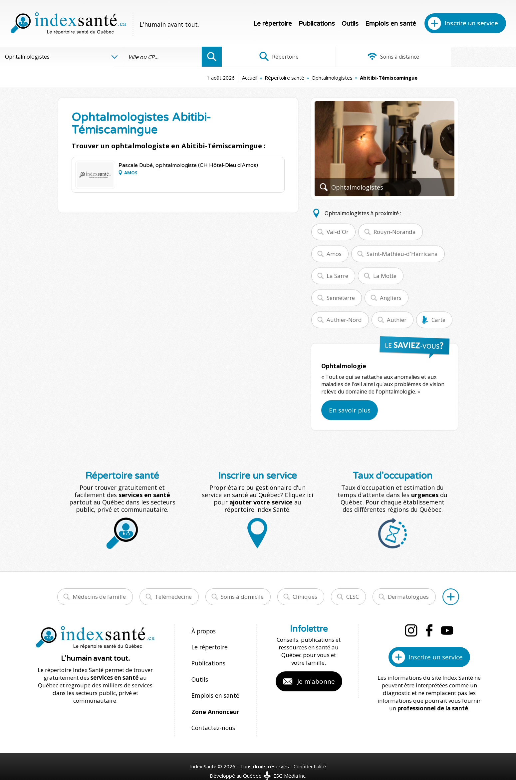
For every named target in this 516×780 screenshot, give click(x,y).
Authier (396, 320)
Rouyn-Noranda (395, 232)
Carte (438, 320)
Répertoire (271, 57)
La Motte (384, 276)
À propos (203, 631)
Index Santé (203, 754)
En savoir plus (350, 410)
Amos (334, 254)
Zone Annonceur (214, 702)
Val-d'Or (338, 232)
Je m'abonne (316, 681)
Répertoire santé (230, 77)
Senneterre (341, 298)
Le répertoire (272, 23)
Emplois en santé (390, 23)
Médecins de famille (99, 596)
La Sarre (337, 276)
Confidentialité (310, 754)
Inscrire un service (471, 23)
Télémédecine (173, 596)
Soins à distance (368, 57)
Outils (350, 23)
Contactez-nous (211, 717)
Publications (317, 23)
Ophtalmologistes (278, 77)
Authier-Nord (344, 320)
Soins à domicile (242, 596)
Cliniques (305, 596)
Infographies (467, 57)
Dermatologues (408, 596)
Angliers (390, 298)
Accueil (195, 77)
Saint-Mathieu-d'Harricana (402, 254)
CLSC (352, 596)
